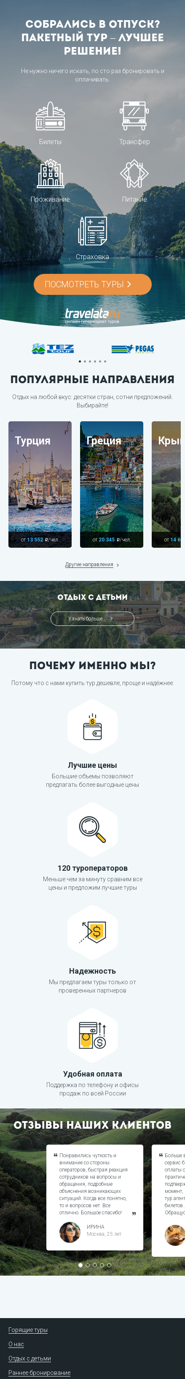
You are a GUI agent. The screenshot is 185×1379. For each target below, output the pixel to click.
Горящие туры (28, 1329)
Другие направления (89, 564)
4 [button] (95, 361)
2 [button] (85, 361)
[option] (53, 348)
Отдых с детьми (29, 1358)
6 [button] (105, 361)
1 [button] (80, 361)
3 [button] (90, 361)
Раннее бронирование (39, 1372)
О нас (16, 1344)
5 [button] (100, 361)
